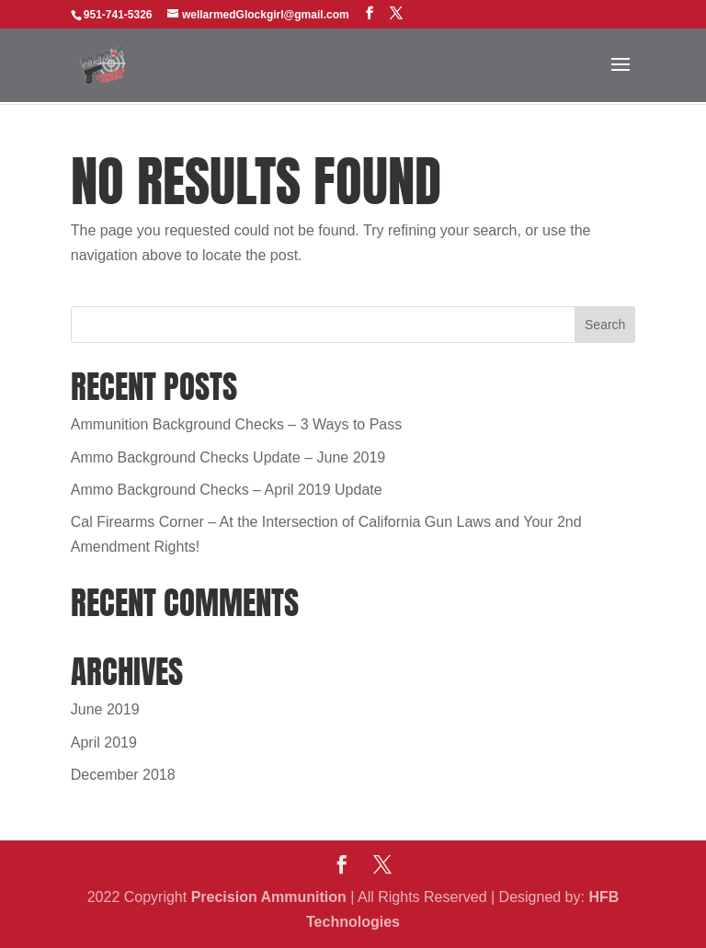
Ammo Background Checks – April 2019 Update (226, 489)
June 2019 (105, 709)
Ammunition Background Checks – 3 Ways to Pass (236, 424)
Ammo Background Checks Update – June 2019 (228, 457)
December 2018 (123, 774)
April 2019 (104, 742)
